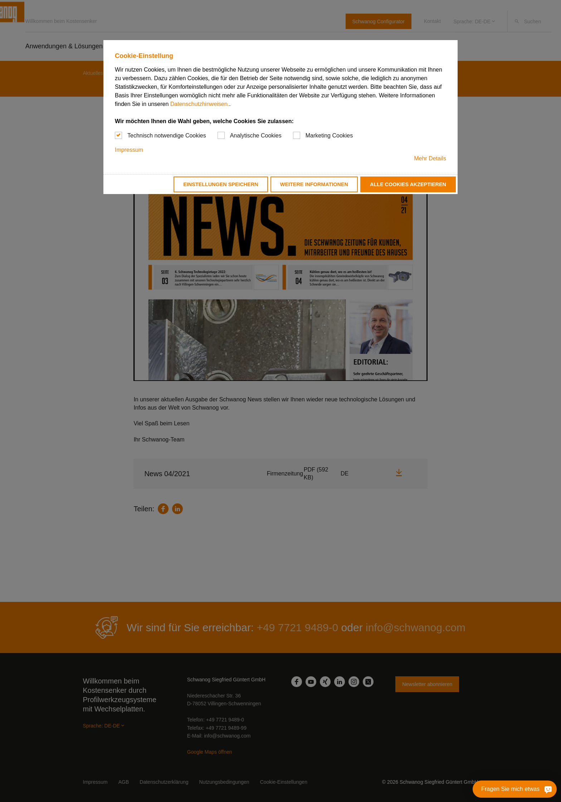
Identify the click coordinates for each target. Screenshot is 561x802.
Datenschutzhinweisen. (199, 104)
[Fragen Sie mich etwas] (515, 789)
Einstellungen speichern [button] (220, 184)
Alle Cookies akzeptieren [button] (408, 184)
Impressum (129, 150)
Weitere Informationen (314, 184)
